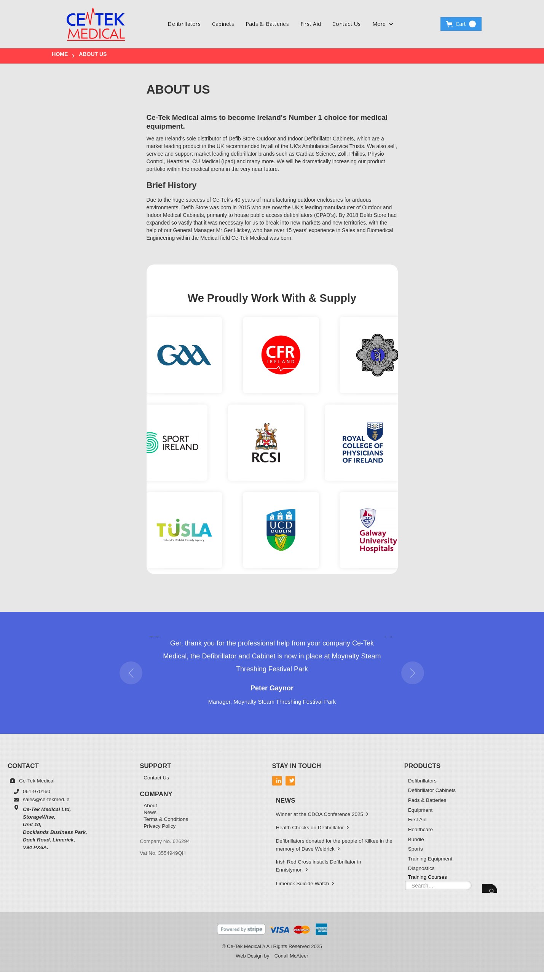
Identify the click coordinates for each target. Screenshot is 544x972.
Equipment (420, 810)
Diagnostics (421, 868)
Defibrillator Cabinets (432, 790)
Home (60, 54)
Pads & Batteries (267, 23)
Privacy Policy (159, 826)
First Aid (310, 23)
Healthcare (420, 829)
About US (93, 54)
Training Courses (427, 876)
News (150, 813)
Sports (415, 849)
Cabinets (223, 23)
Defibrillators (184, 23)
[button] (383, 24)
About (150, 806)
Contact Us (346, 23)
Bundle (416, 839)
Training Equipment (430, 859)
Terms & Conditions (166, 819)
